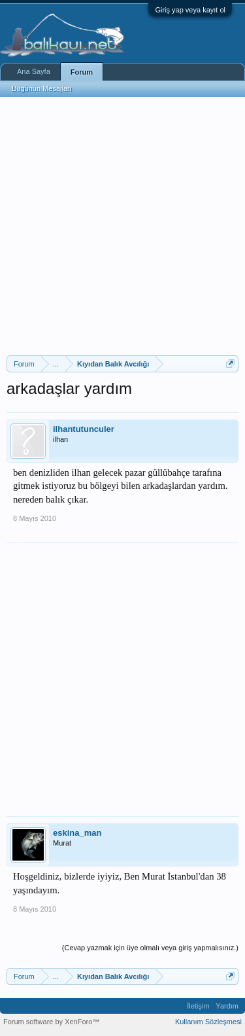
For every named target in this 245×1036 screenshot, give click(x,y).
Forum (82, 72)
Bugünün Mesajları (42, 88)
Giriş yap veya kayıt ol (190, 10)
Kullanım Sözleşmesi (208, 1022)
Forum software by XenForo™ (51, 1022)
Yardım (227, 1006)
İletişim (198, 1006)
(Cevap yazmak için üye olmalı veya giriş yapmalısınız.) (150, 948)
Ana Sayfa (33, 71)
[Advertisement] (122, 226)
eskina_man (77, 833)
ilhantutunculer (83, 429)
